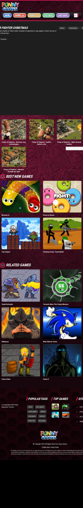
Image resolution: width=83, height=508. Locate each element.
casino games (32, 384)
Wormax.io (5, 187)
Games (55, 28)
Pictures (48, 15)
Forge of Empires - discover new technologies (10, 138)
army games (32, 388)
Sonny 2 (46, 351)
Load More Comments (74, 145)
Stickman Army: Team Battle (53, 224)
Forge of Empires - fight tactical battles (52, 137)
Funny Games (66, 28)
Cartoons (63, 15)
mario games (40, 379)
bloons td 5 (31, 393)
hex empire (42, 393)
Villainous (5, 314)
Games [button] (19, 15)
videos (30, 379)
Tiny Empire (6, 224)
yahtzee (43, 384)
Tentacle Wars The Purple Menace (55, 277)
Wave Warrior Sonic (50, 314)
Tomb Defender (7, 277)
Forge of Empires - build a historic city (31, 137)
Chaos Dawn (6, 351)
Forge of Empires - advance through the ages (72, 138)
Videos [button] (34, 15)
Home (7, 15)
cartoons (42, 388)
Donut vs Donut (48, 187)
